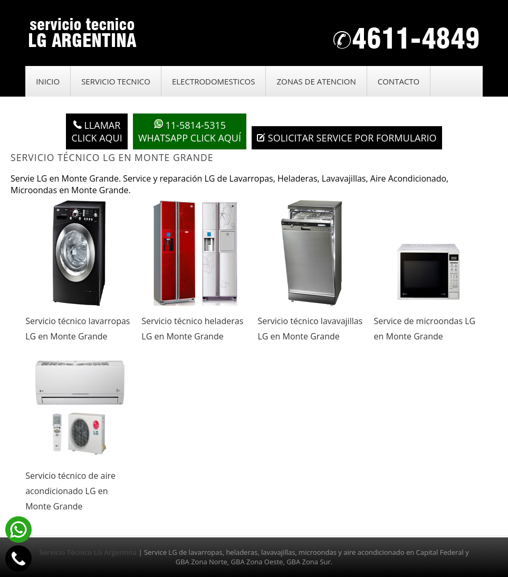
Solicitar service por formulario (346, 137)
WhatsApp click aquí (189, 131)
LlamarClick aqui (96, 131)
